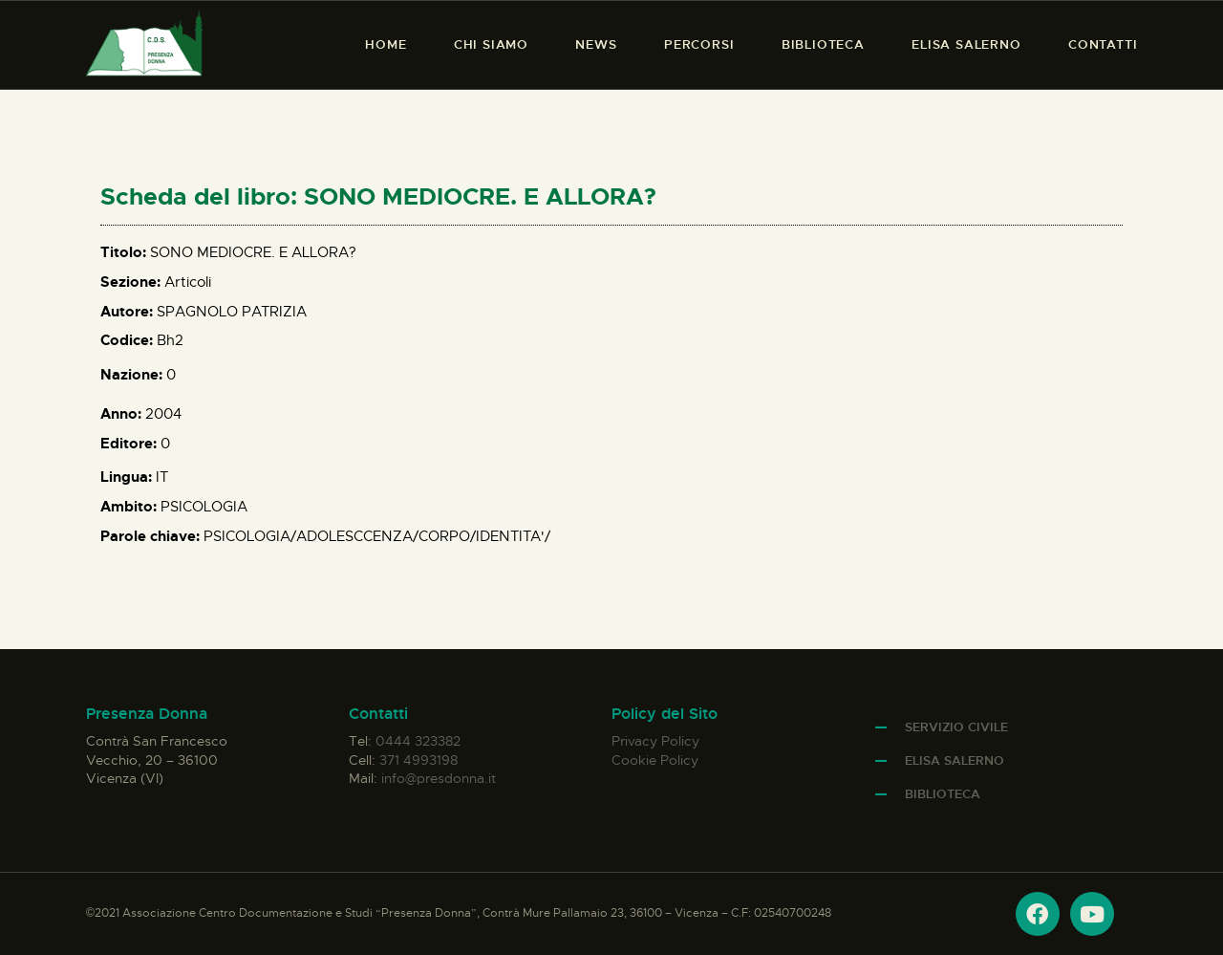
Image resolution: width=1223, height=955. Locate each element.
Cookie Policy (655, 760)
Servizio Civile (956, 727)
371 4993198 (418, 760)
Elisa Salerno (954, 760)
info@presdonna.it (438, 778)
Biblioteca (942, 794)
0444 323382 (418, 740)
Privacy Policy (655, 740)
